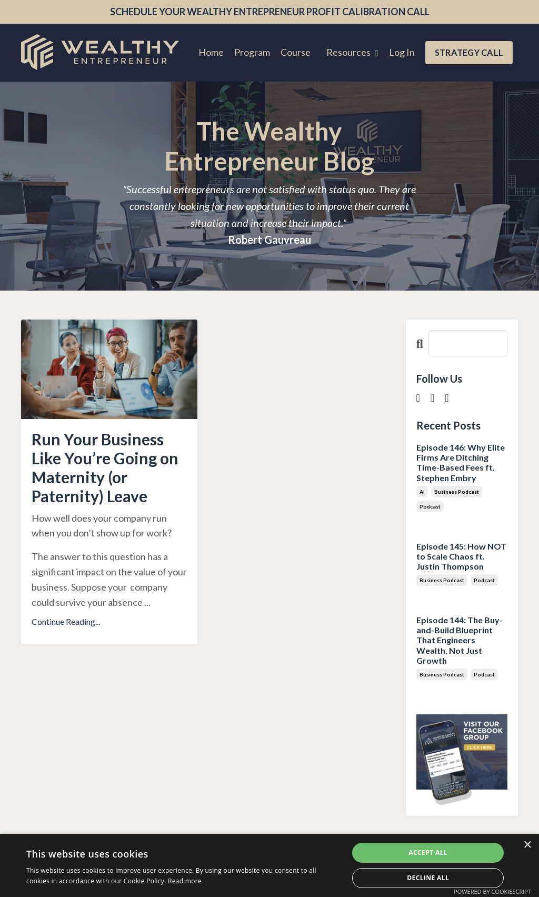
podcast (430, 506)
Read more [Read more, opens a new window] (185, 880)
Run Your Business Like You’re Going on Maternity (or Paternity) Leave (105, 467)
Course (296, 52)
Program (252, 52)
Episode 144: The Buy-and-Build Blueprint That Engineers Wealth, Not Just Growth (459, 640)
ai (422, 492)
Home (211, 52)
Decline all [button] (428, 877)
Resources (352, 52)
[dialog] (269, 865)
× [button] (527, 845)
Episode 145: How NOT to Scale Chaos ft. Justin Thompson (461, 556)
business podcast (456, 492)
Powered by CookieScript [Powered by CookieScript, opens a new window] (492, 891)
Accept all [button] (427, 852)
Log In (402, 52)
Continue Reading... (66, 621)
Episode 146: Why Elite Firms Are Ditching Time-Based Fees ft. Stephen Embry (460, 462)
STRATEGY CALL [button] (469, 52)
